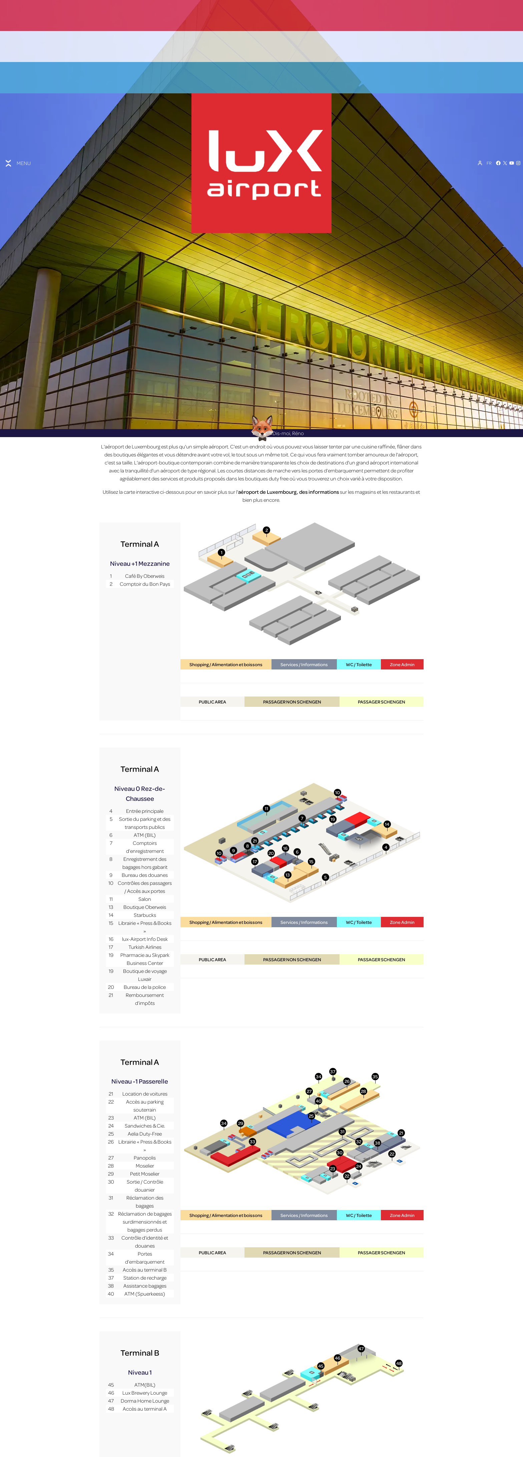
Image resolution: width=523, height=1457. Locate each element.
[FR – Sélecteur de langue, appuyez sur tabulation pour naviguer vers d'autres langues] (489, 143)
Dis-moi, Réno (275, 395)
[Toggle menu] (17, 143)
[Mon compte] (480, 143)
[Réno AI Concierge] (261, 389)
